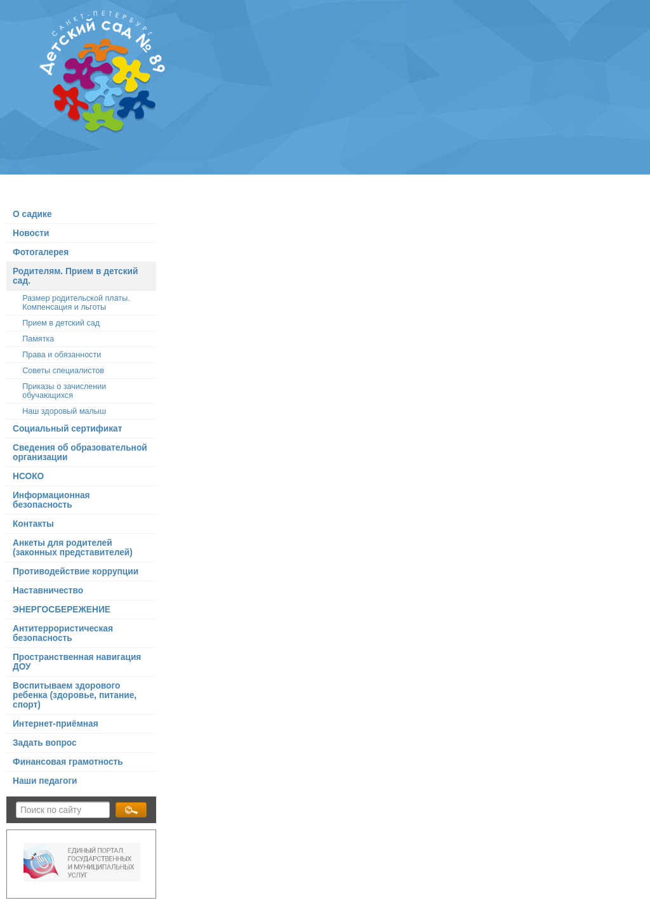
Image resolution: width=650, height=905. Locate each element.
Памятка (38, 338)
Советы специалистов (63, 370)
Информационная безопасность (51, 500)
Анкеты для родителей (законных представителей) (73, 547)
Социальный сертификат (67, 428)
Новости (31, 233)
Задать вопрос (45, 743)
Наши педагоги (45, 781)
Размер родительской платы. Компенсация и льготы (76, 303)
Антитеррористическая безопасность (63, 633)
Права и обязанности (61, 354)
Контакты (33, 524)
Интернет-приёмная (55, 724)
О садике (32, 214)
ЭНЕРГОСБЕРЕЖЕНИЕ (61, 609)
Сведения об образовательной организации (80, 452)
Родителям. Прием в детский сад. (75, 276)
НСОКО (28, 476)
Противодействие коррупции (75, 571)
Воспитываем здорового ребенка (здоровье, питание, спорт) (74, 695)
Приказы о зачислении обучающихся (64, 391)
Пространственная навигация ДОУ (77, 661)
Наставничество (48, 590)
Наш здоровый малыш (64, 411)
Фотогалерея (41, 252)
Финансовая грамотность (68, 762)
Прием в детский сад (61, 323)
